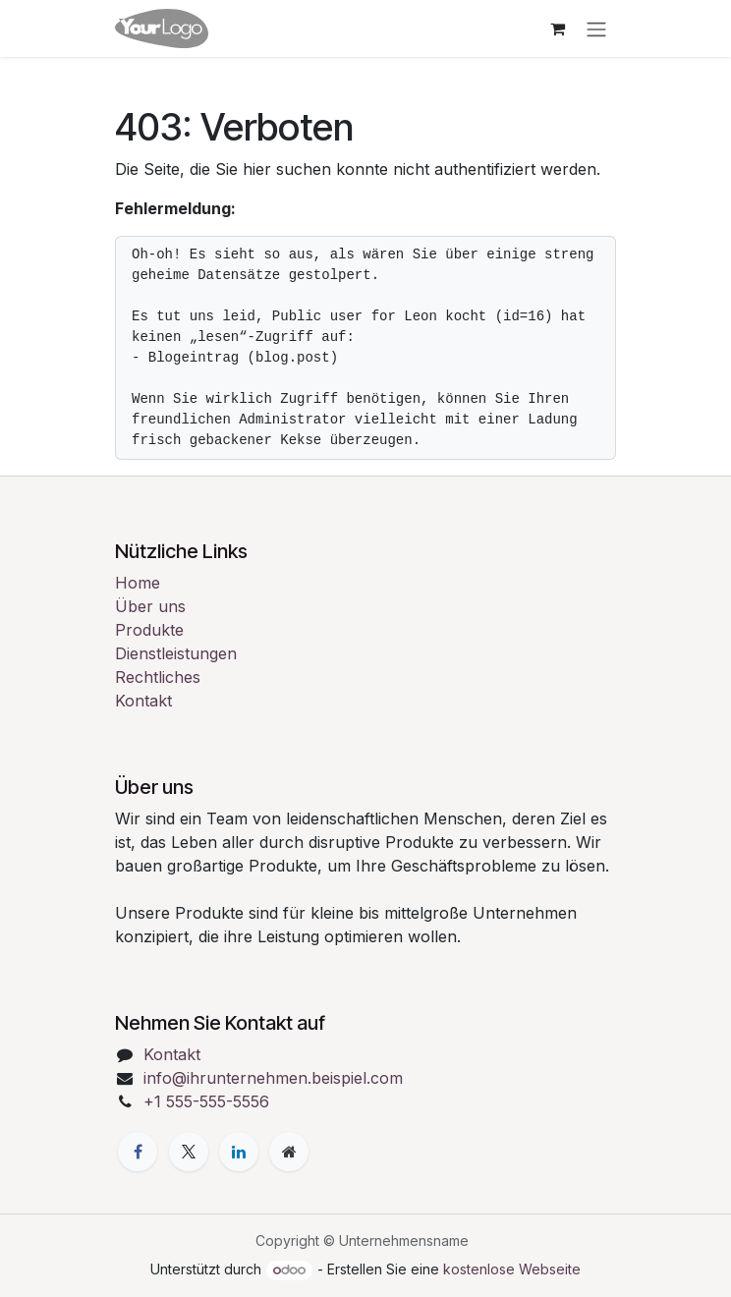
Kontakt (143, 700)
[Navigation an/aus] (596, 28)
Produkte (149, 630)
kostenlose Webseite (512, 1269)
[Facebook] (137, 1151)
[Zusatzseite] (289, 1151)
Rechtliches (157, 677)
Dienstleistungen (176, 653)
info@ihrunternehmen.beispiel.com (273, 1078)
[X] (188, 1151)
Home (137, 582)
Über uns (150, 606)
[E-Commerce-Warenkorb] (557, 28)
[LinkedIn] (238, 1151)
